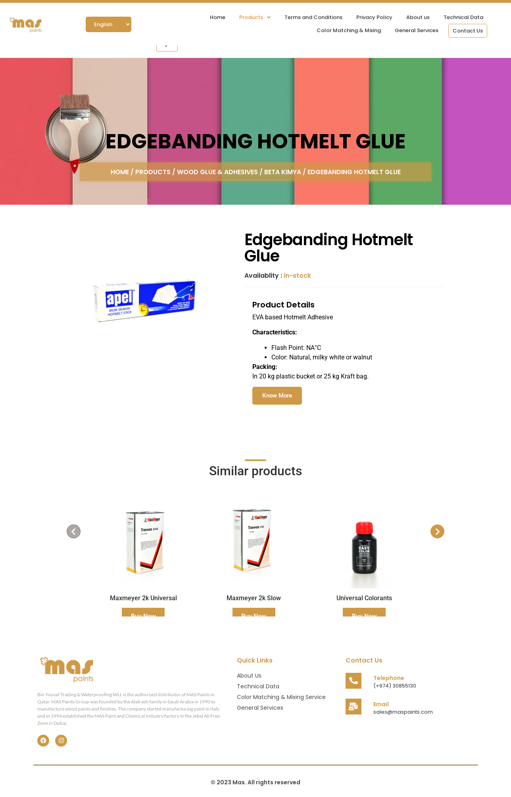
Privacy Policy (374, 17)
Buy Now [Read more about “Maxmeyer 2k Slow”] (253, 616)
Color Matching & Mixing (349, 30)
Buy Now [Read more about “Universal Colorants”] (364, 616)
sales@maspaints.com (403, 712)
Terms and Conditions (313, 17)
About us (418, 17)
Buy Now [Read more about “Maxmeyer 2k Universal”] (143, 616)
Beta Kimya (282, 171)
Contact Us (468, 31)
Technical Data (463, 17)
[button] (255, 17)
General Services (416, 30)
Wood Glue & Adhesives (217, 171)
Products (255, 17)
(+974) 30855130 (394, 685)
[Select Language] (108, 24)
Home (217, 17)
